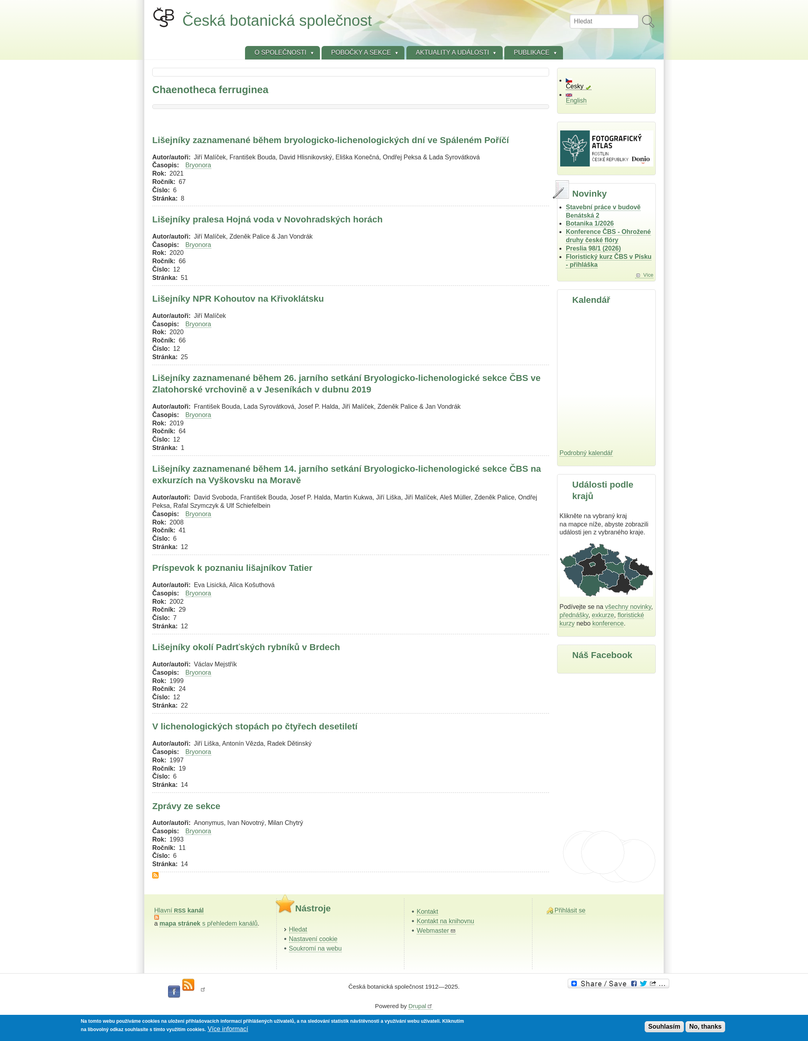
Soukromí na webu (315, 948)
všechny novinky (628, 606)
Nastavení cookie (313, 939)
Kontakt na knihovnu (445, 921)
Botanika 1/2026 (590, 223)
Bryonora (198, 165)
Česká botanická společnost (277, 20)
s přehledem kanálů (208, 923)
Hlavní (179, 910)
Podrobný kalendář (586, 453)
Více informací (228, 1029)
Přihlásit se (570, 910)
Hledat (298, 929)
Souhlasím (664, 1026)
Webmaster (436, 930)
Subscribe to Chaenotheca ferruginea (155, 875)
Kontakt (427, 911)
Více (648, 275)
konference (608, 623)
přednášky (573, 615)
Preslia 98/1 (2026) (593, 248)
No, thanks (705, 1026)
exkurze (603, 615)
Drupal (420, 1006)
